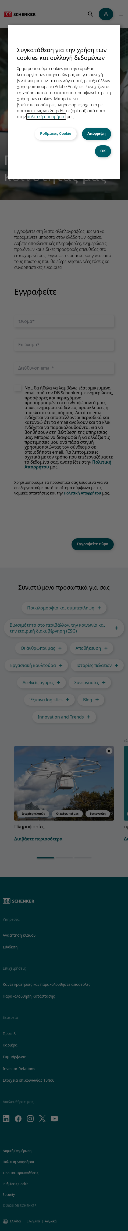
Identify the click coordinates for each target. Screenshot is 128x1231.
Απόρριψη (96, 133)
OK (103, 151)
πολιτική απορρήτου (46, 116)
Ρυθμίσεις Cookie (55, 133)
